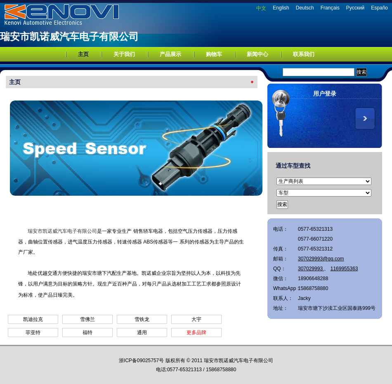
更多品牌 (196, 332)
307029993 (311, 269)
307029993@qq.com (321, 259)
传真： (280, 249)
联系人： (283, 298)
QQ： (279, 269)
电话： (280, 229)
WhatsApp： (285, 288)
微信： (280, 278)
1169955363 (344, 269)
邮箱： (280, 259)
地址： (280, 308)
